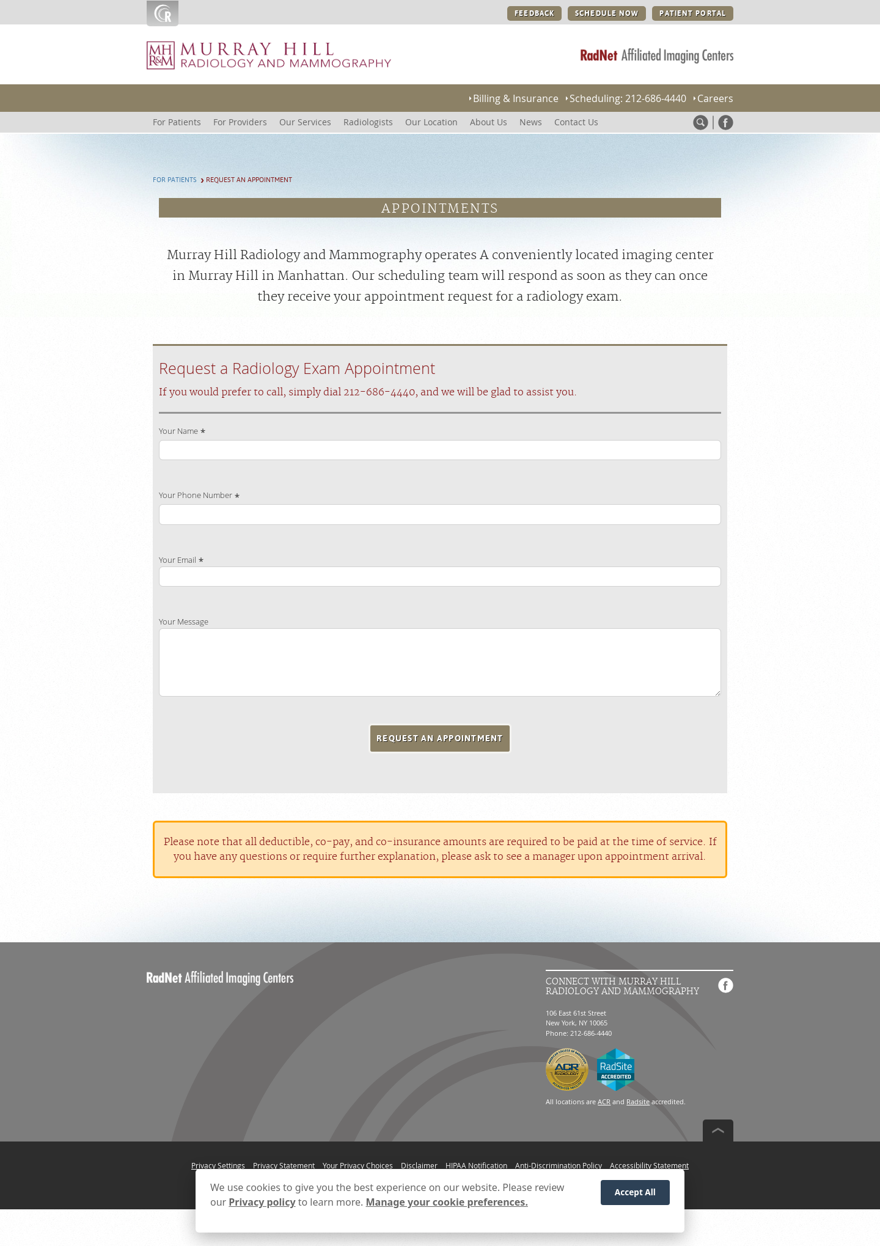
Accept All (635, 1194)
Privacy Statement (284, 1165)
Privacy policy (262, 1204)
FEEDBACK (534, 13)
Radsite (638, 1101)
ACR (604, 1101)
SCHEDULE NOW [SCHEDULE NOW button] (607, 13)
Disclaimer (419, 1165)
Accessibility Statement (649, 1165)
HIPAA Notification (476, 1165)
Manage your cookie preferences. (447, 1204)
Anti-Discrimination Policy (558, 1165)
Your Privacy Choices (358, 1165)
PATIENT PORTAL (692, 13)
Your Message (183, 622)
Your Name (178, 431)
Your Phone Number (195, 495)
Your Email (177, 560)
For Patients (175, 180)
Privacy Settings (218, 1165)
